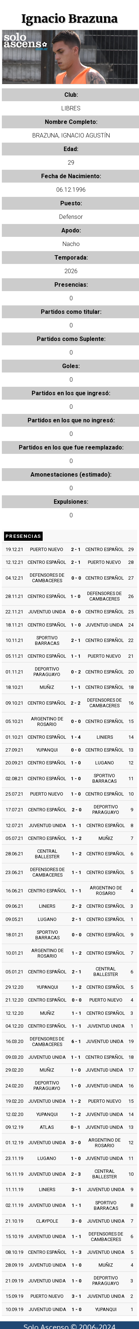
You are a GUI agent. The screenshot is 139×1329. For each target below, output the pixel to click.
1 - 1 (76, 656)
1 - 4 (76, 737)
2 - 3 (76, 1174)
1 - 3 (76, 1252)
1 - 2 (76, 838)
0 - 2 (76, 672)
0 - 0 (76, 578)
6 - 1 (76, 1041)
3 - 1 (76, 1189)
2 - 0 (76, 809)
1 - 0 (75, 596)
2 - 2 (75, 703)
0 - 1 (75, 1127)
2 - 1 (76, 549)
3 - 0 (76, 1142)
